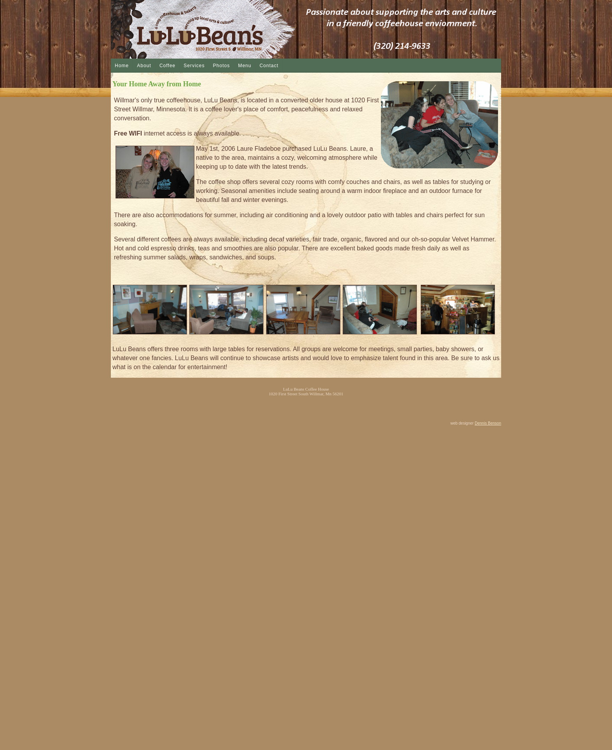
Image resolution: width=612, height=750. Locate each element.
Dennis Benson (488, 423)
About (144, 65)
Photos (221, 65)
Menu (244, 65)
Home (122, 65)
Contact (269, 65)
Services (194, 65)
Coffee (167, 65)
